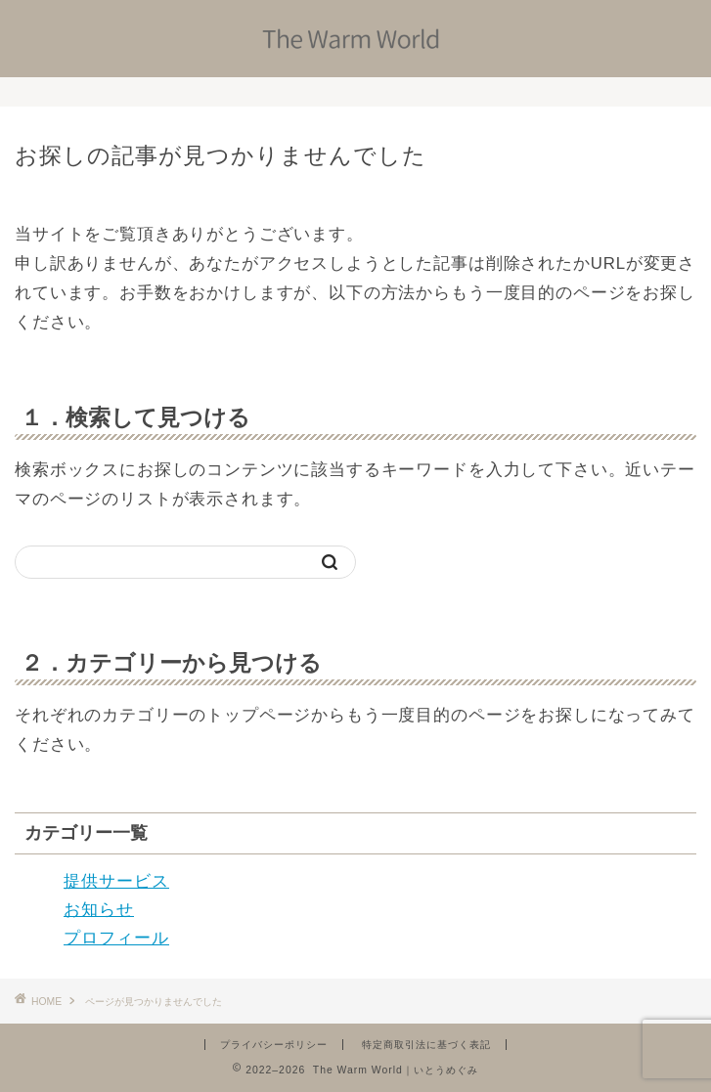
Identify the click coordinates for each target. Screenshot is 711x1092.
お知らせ (99, 909)
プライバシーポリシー (274, 1044)
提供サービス (116, 881)
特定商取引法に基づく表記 (426, 1044)
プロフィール (116, 938)
